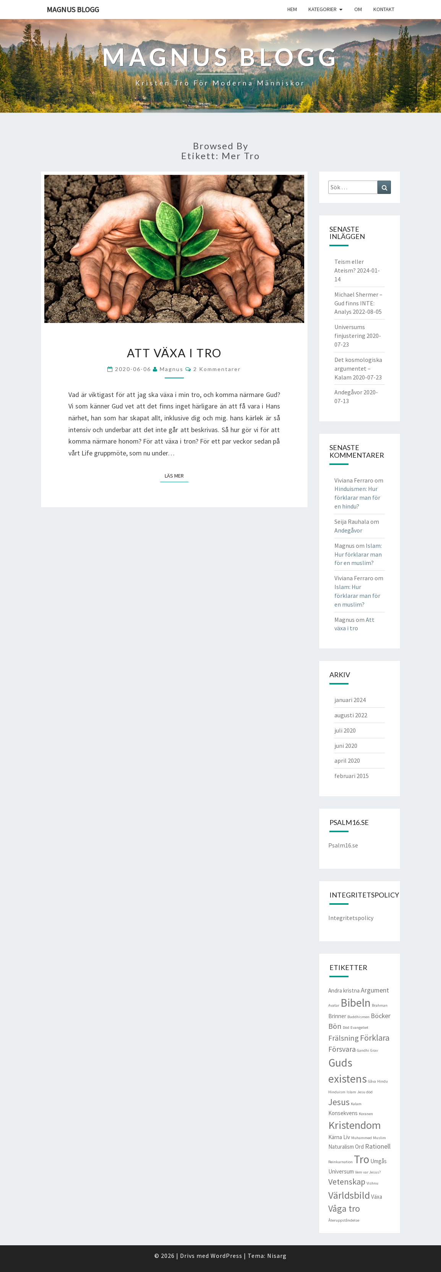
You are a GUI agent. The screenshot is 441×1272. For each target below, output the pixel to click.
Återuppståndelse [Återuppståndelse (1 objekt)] (343, 1220)
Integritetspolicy (350, 918)
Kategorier (322, 9)
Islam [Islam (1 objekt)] (351, 1092)
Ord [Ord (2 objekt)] (359, 1146)
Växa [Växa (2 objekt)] (376, 1196)
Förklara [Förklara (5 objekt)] (374, 1037)
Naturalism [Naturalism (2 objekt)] (341, 1146)
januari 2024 (350, 700)
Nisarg (277, 1255)
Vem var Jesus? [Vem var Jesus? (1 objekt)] (368, 1172)
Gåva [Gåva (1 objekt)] (372, 1081)
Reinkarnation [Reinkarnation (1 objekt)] (340, 1161)
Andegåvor (348, 392)
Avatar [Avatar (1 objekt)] (333, 1005)
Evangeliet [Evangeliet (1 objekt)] (359, 1027)
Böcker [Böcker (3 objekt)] (381, 1015)
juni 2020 (345, 745)
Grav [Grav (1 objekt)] (374, 1050)
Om (358, 9)
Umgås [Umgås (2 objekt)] (378, 1161)
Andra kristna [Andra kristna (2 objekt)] (344, 990)
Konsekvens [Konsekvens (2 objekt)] (343, 1113)
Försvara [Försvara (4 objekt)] (342, 1049)
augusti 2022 (350, 715)
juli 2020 (345, 730)
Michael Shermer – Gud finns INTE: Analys (358, 303)
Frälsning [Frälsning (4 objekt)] (343, 1038)
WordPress (226, 1255)
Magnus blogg (73, 9)
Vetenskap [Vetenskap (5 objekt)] (346, 1181)
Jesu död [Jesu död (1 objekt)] (365, 1092)
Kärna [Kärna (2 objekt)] (335, 1137)
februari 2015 (351, 776)
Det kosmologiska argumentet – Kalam (358, 368)
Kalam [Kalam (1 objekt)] (356, 1103)
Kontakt (383, 9)
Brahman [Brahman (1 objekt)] (379, 1005)
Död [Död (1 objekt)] (346, 1027)
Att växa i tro (174, 353)
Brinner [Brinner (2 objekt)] (337, 1016)
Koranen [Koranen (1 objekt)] (366, 1113)
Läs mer (176, 475)
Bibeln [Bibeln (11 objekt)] (355, 1003)
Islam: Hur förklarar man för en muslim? (358, 554)
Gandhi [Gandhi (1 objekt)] (363, 1050)
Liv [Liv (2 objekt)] (346, 1137)
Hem (292, 9)
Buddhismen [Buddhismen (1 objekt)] (358, 1016)
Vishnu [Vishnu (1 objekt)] (372, 1183)
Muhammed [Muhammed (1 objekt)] (361, 1137)
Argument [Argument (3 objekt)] (375, 990)
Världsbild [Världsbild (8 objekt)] (349, 1195)
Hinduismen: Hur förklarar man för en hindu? (357, 497)
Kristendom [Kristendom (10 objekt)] (354, 1125)
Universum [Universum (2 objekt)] (341, 1171)
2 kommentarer (217, 369)
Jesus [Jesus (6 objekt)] (339, 1102)
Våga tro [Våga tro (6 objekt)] (344, 1208)
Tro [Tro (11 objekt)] (361, 1159)
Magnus (171, 369)
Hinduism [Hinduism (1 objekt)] (336, 1092)
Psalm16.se (343, 845)
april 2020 (347, 760)
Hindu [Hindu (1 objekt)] (382, 1081)
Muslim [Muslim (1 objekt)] (379, 1137)
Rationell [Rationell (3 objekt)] (378, 1146)
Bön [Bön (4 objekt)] (335, 1026)
